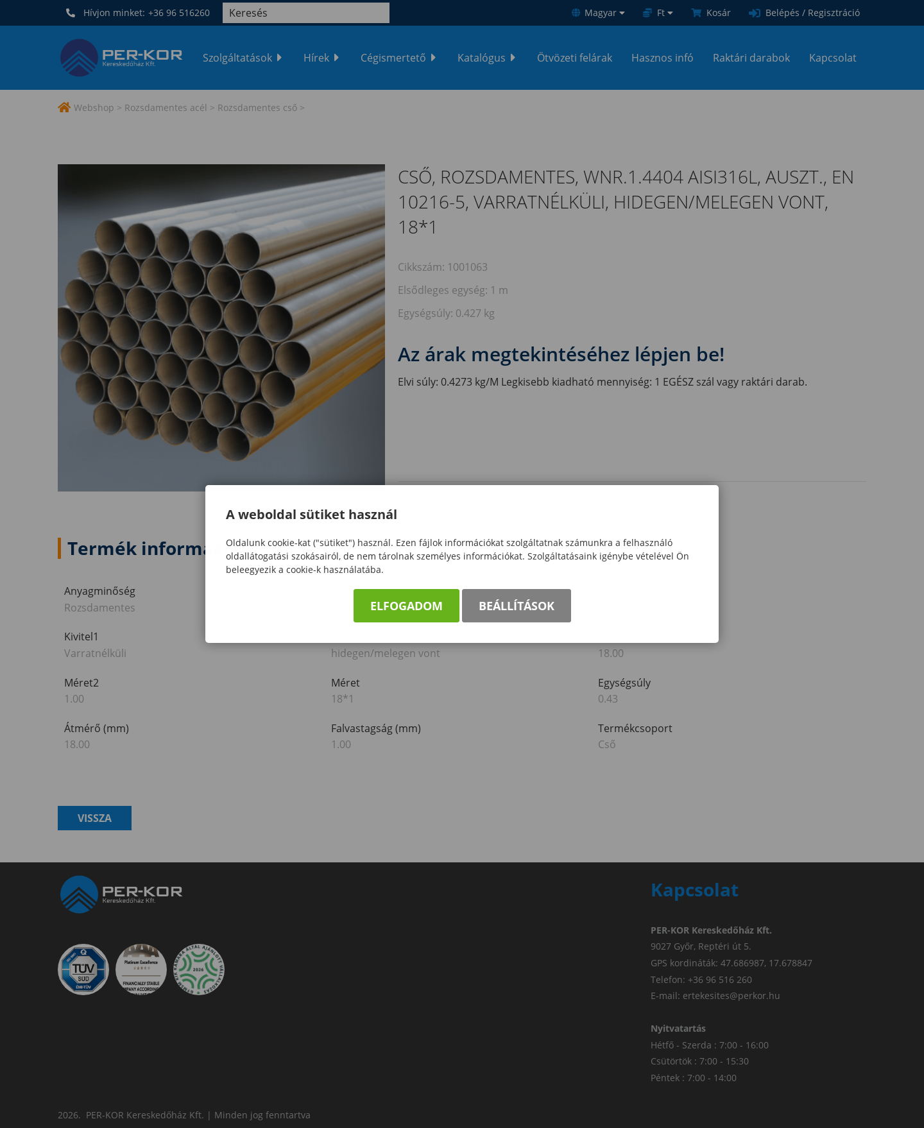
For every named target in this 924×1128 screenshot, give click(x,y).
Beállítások (516, 607)
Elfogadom (406, 607)
